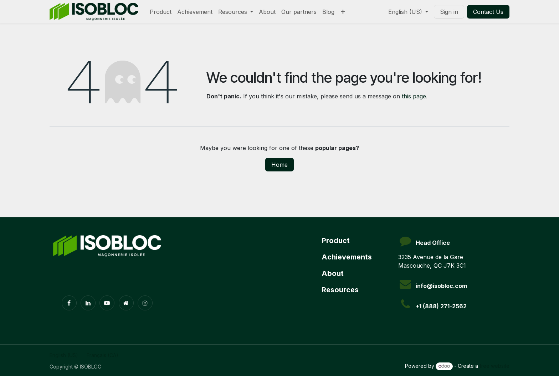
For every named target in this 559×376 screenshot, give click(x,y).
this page (414, 96)
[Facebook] (69, 302)
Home (279, 164)
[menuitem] (160, 12)
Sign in (449, 11)
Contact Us (488, 11)
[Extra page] (126, 302)
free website (494, 366)
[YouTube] (106, 302)
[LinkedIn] (88, 302)
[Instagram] (145, 302)
